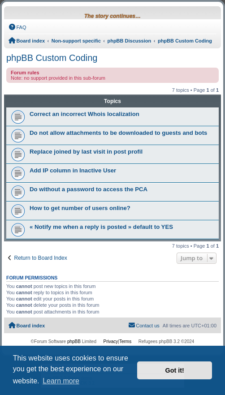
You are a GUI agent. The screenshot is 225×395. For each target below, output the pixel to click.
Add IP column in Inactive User (73, 170)
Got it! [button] (174, 370)
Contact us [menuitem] (144, 325)
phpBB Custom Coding (51, 58)
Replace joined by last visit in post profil (86, 151)
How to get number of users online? (80, 208)
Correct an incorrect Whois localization (84, 114)
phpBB (74, 341)
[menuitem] (17, 27)
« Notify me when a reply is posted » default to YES (101, 226)
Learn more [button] (61, 381)
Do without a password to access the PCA (88, 189)
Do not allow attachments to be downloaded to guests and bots (118, 132)
